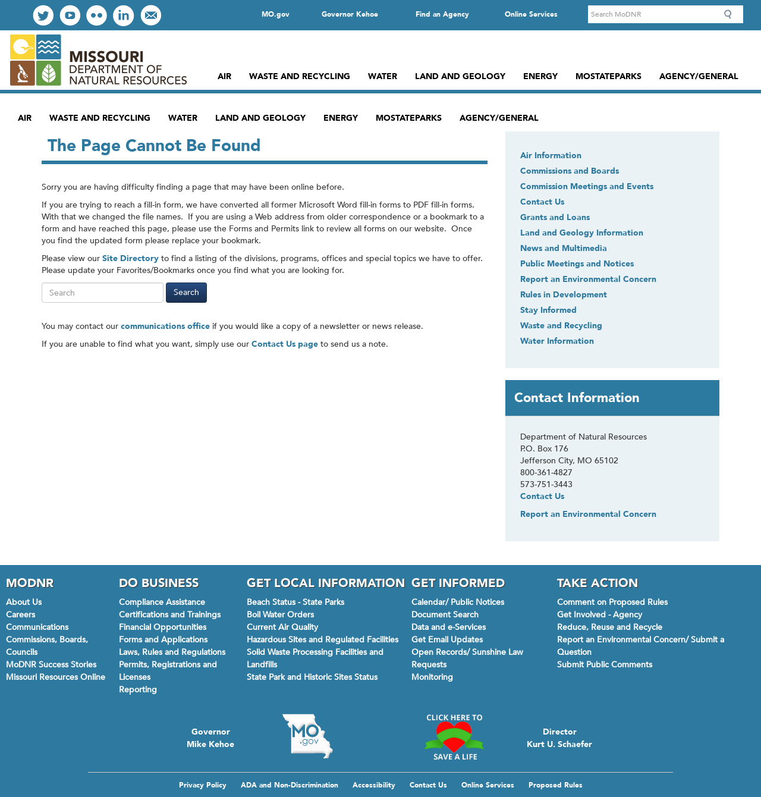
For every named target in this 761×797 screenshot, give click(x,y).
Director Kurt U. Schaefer (559, 736)
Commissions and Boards (569, 171)
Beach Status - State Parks (295, 602)
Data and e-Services (448, 627)
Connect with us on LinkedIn (123, 15)
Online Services (531, 14)
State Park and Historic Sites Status (312, 677)
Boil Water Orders (280, 614)
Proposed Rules (556, 785)
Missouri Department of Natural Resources (98, 60)
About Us (24, 602)
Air (224, 76)
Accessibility (374, 785)
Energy (540, 76)
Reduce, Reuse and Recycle (609, 627)
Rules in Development (563, 294)
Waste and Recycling (299, 76)
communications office (165, 326)
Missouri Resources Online (55, 677)
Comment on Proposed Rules (612, 602)
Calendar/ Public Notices (457, 602)
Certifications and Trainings (170, 614)
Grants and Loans (555, 217)
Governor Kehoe (350, 14)
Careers (20, 614)
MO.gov (276, 14)
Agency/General (698, 76)
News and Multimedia (563, 248)
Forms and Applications (163, 639)
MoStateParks (608, 76)
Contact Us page (284, 344)
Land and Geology (460, 76)
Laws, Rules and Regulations (172, 652)
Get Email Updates (447, 639)
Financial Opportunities (162, 627)
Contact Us (542, 202)
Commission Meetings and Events (586, 186)
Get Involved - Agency (599, 614)
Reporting (138, 689)
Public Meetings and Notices (577, 263)
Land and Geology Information (581, 233)
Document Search (445, 614)
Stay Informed (548, 310)
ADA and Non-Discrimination (289, 785)
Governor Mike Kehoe (210, 736)
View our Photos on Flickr (96, 15)
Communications (37, 627)
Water (382, 76)
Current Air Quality (282, 627)
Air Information (550, 155)
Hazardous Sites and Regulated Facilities (322, 639)
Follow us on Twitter (43, 15)
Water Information (557, 341)
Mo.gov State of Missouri (307, 736)
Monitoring (432, 677)
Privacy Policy (203, 785)
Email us (150, 15)
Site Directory (130, 258)
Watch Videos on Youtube (69, 15)
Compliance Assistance (162, 602)
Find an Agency (442, 14)
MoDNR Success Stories (51, 664)
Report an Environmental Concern (588, 279)
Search (731, 14)
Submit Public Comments (604, 664)
